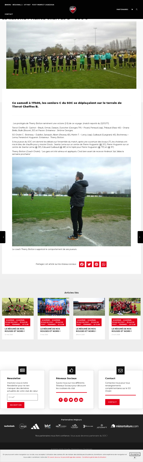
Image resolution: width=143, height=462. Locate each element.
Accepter (134, 454)
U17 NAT (27, 5)
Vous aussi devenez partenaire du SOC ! (89, 436)
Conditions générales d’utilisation (94, 457)
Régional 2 (17, 5)
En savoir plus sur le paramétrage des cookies (64, 457)
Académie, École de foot (15, 321)
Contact (9, 14)
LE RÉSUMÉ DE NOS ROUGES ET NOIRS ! (15, 330)
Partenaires (122, 9)
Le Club (25, 324)
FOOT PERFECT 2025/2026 (43, 5)
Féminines (16, 324)
